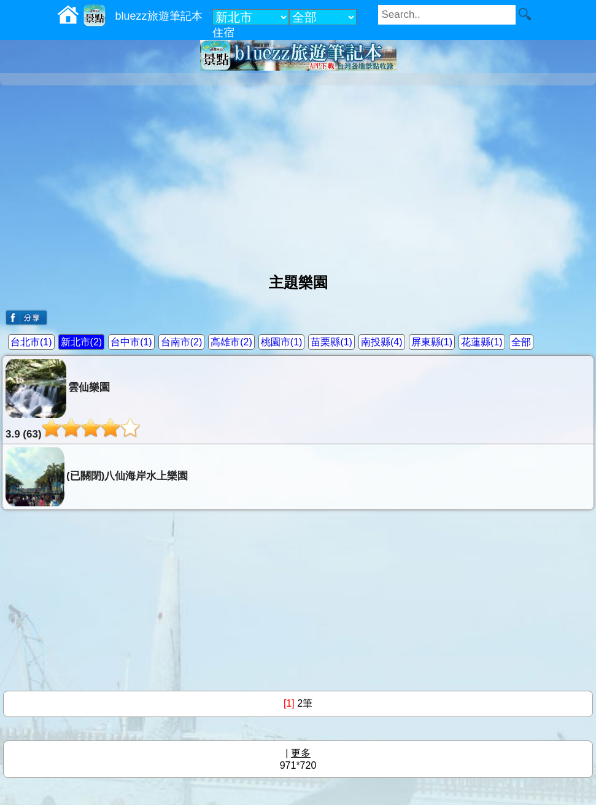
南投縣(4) (382, 342)
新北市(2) (82, 342)
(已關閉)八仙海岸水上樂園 (97, 476)
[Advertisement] (298, 174)
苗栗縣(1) (331, 342)
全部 (521, 342)
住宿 (223, 32)
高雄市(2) (231, 342)
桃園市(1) (282, 342)
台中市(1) (131, 342)
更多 (301, 753)
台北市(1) (31, 342)
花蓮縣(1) (482, 342)
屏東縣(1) (432, 342)
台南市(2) (182, 342)
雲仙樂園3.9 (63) (73, 399)
